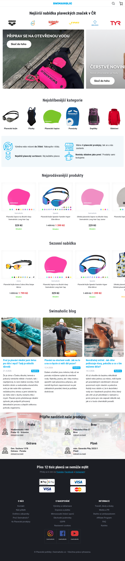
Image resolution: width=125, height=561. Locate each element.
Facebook (69, 472)
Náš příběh (21, 510)
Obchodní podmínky (62, 518)
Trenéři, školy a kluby (104, 506)
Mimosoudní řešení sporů (62, 514)
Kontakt (20, 506)
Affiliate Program (104, 518)
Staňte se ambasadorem (104, 514)
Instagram (80, 472)
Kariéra (104, 525)
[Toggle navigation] (3, 4)
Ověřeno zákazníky (20, 514)
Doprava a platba (62, 510)
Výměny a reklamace (62, 506)
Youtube (60, 472)
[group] (18, 207)
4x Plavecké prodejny (20, 521)
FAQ (104, 521)
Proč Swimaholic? (21, 518)
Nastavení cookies (62, 525)
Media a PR (104, 510)
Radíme (35, 371)
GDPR (62, 521)
